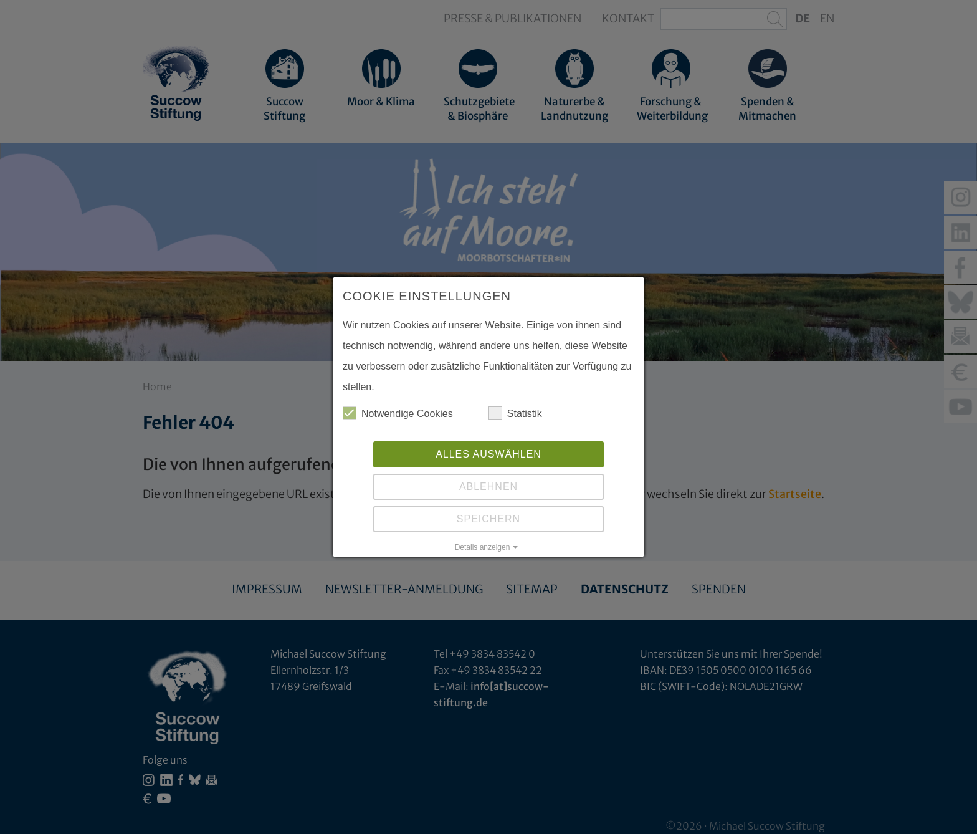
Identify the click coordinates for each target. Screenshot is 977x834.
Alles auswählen (488, 454)
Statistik (515, 413)
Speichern (488, 519)
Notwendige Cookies (398, 413)
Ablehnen (488, 486)
